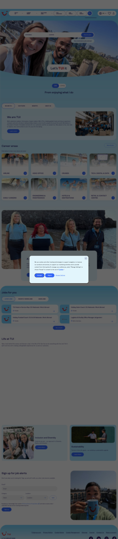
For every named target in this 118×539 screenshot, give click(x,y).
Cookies (61, 269)
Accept (39, 275)
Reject (50, 275)
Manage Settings (60, 275)
